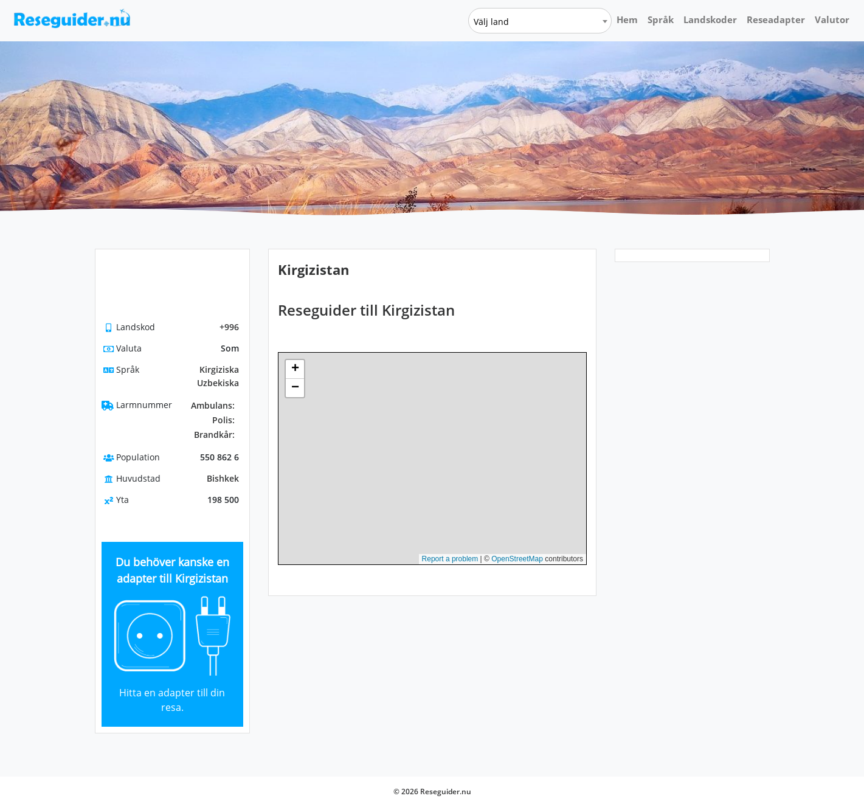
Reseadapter (776, 19)
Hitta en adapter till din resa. (172, 700)
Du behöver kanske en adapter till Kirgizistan (172, 570)
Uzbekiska (218, 382)
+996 (229, 327)
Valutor (832, 19)
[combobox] (540, 20)
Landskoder (710, 19)
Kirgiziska (219, 369)
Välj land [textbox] (491, 21)
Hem (627, 19)
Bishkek (223, 478)
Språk (661, 19)
